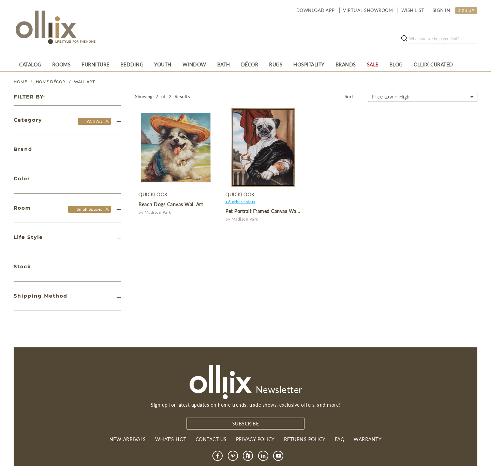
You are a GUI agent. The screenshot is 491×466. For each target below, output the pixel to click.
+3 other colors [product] (240, 201)
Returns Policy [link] (305, 439)
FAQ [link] (340, 439)
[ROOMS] (61, 64)
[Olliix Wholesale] (107, 121)
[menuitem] (30, 64)
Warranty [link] (368, 439)
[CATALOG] (30, 64)
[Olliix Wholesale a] (45, 28)
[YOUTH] (163, 64)
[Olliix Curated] (433, 64)
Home (20, 81)
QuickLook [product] (153, 194)
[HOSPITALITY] (309, 64)
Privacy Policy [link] (255, 439)
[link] (217, 456)
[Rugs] (276, 64)
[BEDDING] (132, 64)
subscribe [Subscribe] (245, 423)
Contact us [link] (211, 439)
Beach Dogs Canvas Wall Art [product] (170, 204)
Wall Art (84, 81)
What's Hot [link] (171, 439)
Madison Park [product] (158, 212)
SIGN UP (466, 10)
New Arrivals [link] (127, 439)
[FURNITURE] (95, 64)
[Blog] (396, 64)
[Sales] (372, 64)
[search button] (404, 39)
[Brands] (345, 64)
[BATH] (224, 64)
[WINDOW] (194, 64)
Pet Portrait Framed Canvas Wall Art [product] (266, 211)
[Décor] (250, 64)
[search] (443, 39)
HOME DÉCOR (50, 81)
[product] (176, 148)
